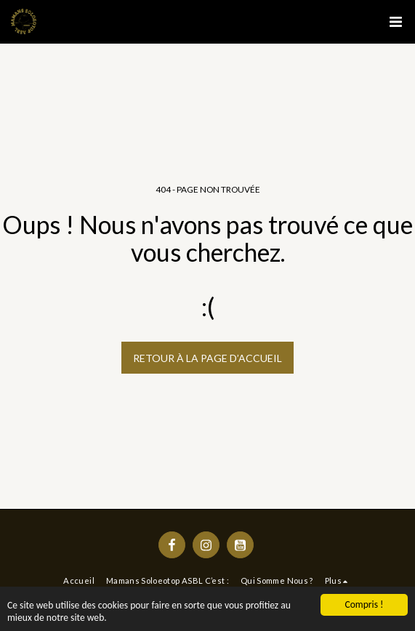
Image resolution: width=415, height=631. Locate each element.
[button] (395, 21)
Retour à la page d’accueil (207, 358)
